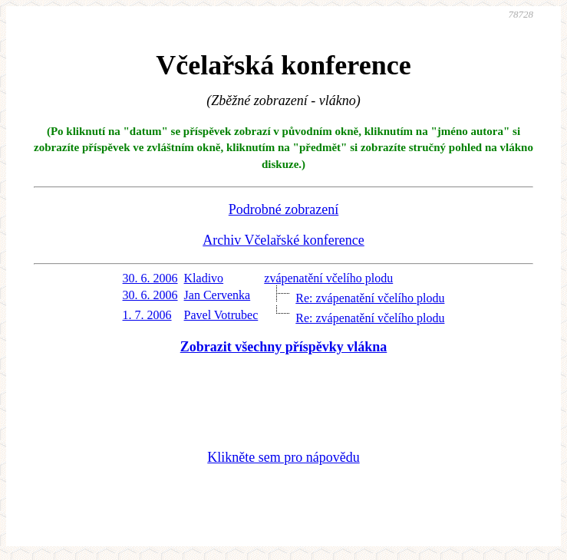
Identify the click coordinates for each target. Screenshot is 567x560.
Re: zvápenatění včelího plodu (369, 298)
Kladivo (204, 278)
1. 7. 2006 (147, 314)
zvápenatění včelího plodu (328, 278)
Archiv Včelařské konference (283, 240)
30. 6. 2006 (150, 278)
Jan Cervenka (217, 294)
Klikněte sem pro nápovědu (283, 457)
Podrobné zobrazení (283, 209)
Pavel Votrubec (221, 314)
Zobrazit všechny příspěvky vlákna (283, 346)
